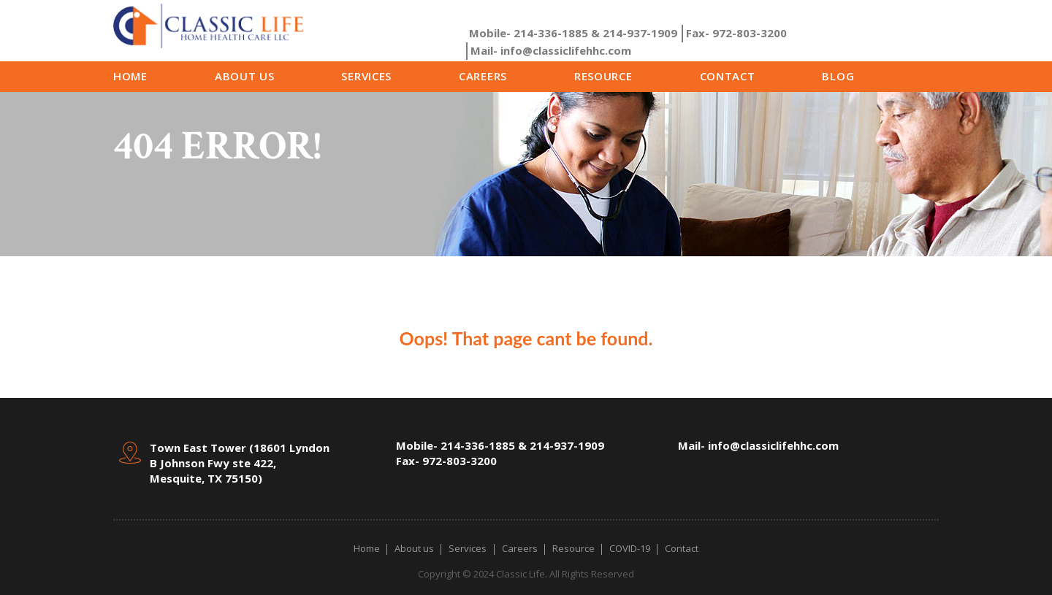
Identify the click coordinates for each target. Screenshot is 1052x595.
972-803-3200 (736, 33)
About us (245, 76)
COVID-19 (629, 548)
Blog (838, 76)
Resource (603, 76)
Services (366, 76)
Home (130, 76)
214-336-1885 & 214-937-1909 (573, 33)
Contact (727, 76)
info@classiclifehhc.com (550, 50)
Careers (483, 76)
